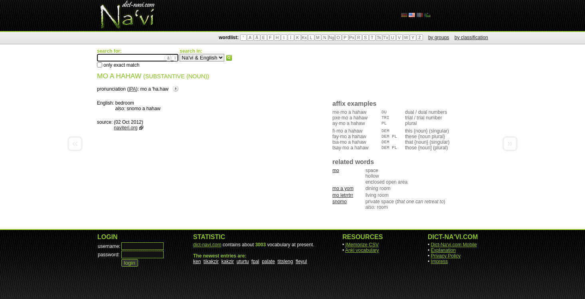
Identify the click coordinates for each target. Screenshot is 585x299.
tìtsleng (285, 261)
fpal (255, 261)
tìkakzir (211, 261)
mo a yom (343, 188)
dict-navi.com (207, 245)
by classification (471, 37)
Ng (331, 37)
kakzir (227, 261)
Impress (439, 261)
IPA (132, 89)
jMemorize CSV (362, 245)
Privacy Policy (446, 256)
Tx (385, 37)
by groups (438, 37)
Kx (304, 37)
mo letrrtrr (342, 195)
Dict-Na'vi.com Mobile (454, 245)
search (229, 58)
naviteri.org (125, 128)
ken (197, 261)
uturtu (243, 261)
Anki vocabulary (362, 250)
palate (268, 261)
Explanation (443, 250)
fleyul (301, 261)
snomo (339, 201)
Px (351, 37)
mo (335, 170)
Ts (379, 37)
